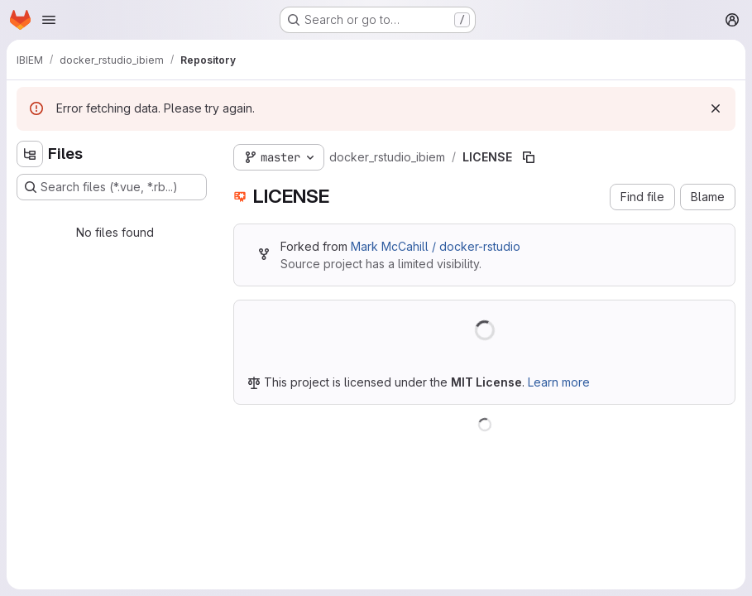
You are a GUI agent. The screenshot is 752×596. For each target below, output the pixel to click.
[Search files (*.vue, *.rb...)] (112, 187)
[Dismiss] (716, 108)
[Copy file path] (528, 157)
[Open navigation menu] (49, 20)
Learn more (559, 382)
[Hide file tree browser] (30, 154)
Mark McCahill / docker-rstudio (435, 246)
